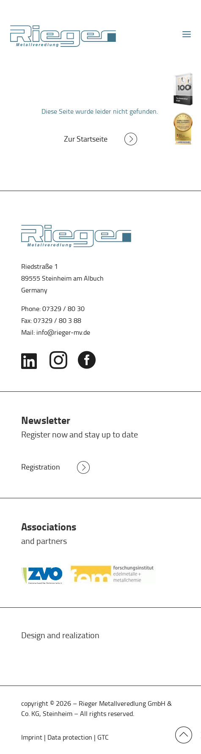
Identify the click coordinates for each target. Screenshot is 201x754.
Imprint (32, 737)
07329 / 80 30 (63, 309)
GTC (103, 737)
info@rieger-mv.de (63, 332)
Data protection (69, 737)
